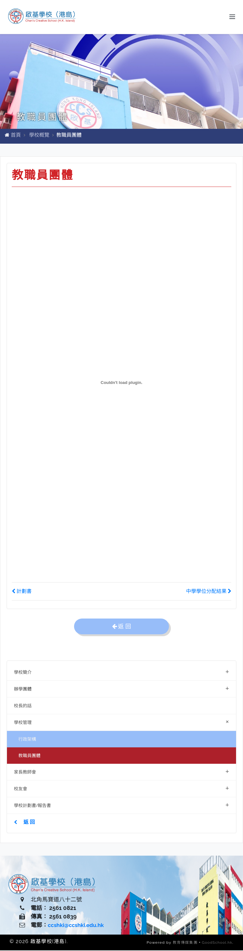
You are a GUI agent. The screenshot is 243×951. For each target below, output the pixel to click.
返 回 (24, 822)
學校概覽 (39, 136)
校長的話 (23, 706)
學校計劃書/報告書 (121, 805)
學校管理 (123, 722)
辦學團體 (121, 689)
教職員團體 (29, 756)
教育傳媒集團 (183, 943)
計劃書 (22, 592)
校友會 (121, 788)
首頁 (16, 136)
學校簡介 (121, 672)
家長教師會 (121, 772)
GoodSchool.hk (217, 943)
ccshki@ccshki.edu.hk (77, 926)
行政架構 (27, 740)
